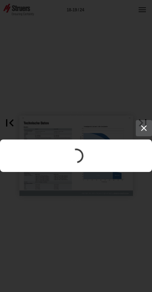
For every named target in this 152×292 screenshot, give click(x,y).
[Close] (144, 128)
